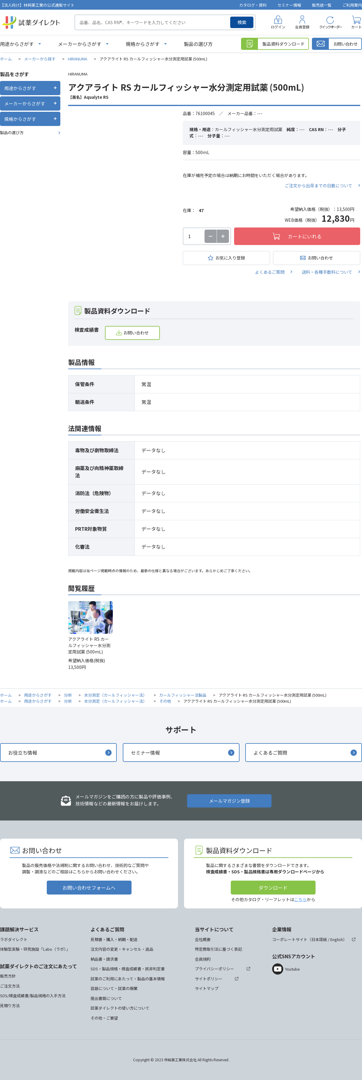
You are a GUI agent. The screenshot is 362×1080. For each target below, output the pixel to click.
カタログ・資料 (253, 5)
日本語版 (319, 939)
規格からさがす (143, 43)
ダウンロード (273, 887)
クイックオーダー (330, 26)
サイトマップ (206, 988)
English (336, 939)
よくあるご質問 (269, 272)
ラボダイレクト (13, 939)
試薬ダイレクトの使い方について (120, 1008)
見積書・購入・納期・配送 (114, 939)
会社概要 (203, 939)
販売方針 (8, 976)
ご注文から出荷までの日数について (318, 185)
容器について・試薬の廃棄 (114, 988)
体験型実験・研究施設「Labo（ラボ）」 (35, 949)
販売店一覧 (322, 5)
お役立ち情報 (22, 752)
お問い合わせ (320, 258)
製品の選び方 (198, 43)
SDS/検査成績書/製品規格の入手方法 (32, 995)
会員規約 (203, 959)
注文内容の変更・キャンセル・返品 (122, 949)
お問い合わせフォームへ (89, 887)
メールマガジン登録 (229, 801)
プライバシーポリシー (214, 969)
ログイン (278, 26)
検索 (241, 22)
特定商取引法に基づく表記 (218, 949)
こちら (300, 899)
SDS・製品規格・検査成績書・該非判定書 (128, 969)
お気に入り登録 (230, 258)
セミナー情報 (289, 5)
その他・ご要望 (104, 1018)
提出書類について (106, 998)
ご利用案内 (352, 5)
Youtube (292, 969)
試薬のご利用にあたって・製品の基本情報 (128, 979)
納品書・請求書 (104, 959)
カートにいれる (305, 236)
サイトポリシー (208, 979)
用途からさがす (17, 43)
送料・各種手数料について (327, 272)
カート (356, 26)
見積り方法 (10, 1005)
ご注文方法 (10, 986)
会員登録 (302, 26)
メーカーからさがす (79, 43)
